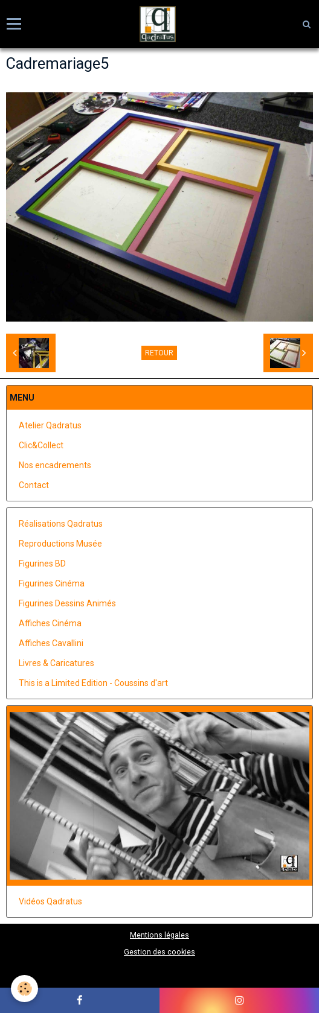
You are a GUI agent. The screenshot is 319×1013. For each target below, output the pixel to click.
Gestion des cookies (159, 951)
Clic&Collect (41, 445)
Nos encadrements (55, 465)
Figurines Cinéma (52, 583)
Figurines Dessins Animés (67, 603)
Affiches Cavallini (51, 643)
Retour (159, 353)
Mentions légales (159, 934)
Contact (34, 485)
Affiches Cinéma (50, 623)
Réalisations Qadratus (61, 524)
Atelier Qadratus (50, 425)
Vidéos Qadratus (50, 901)
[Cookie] (24, 988)
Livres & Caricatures (56, 663)
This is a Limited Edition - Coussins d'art (93, 683)
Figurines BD (42, 563)
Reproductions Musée (60, 543)
